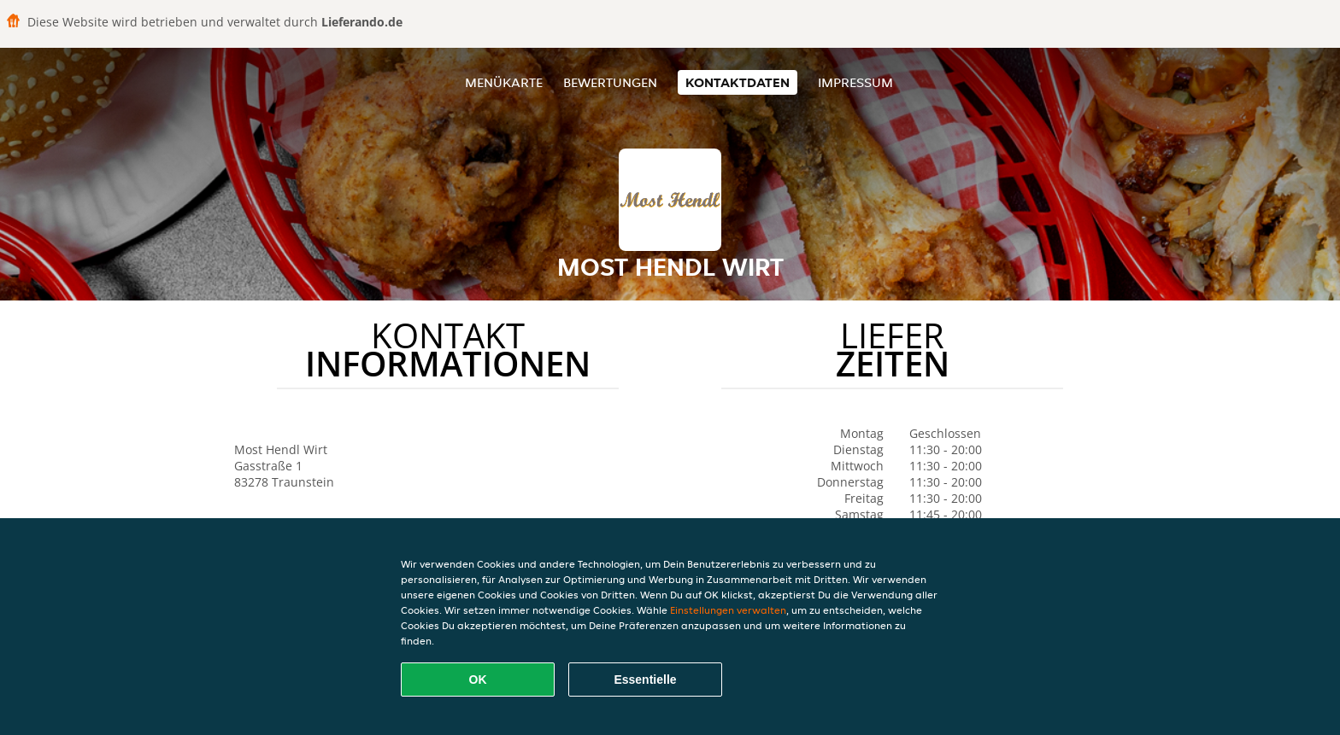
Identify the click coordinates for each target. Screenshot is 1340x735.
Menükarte (504, 82)
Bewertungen (610, 82)
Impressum (855, 82)
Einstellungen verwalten (728, 610)
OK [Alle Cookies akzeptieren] (478, 679)
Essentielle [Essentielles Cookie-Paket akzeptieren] (645, 679)
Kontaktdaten (737, 82)
